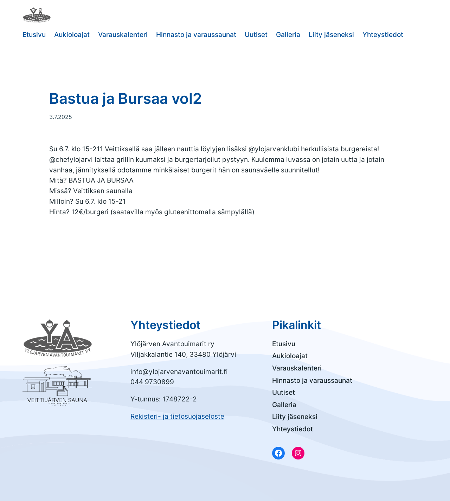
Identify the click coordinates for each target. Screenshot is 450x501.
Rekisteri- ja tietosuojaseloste (177, 416)
